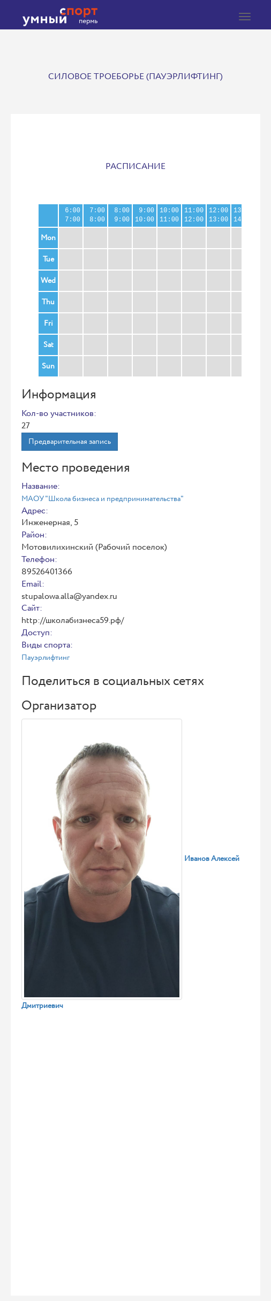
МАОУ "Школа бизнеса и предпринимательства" (102, 499)
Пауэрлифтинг (45, 657)
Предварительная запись (69, 441)
